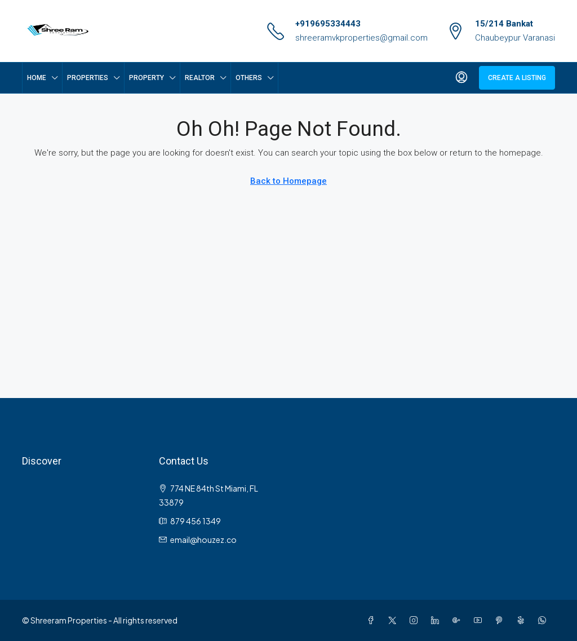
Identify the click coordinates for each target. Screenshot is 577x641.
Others (249, 78)
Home (36, 78)
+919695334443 (328, 24)
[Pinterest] (501, 620)
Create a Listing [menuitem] (517, 78)
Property (146, 78)
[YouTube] (480, 620)
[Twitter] (394, 620)
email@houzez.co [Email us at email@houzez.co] (203, 539)
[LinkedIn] (437, 620)
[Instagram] (416, 620)
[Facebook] (373, 620)
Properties (87, 78)
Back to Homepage (288, 181)
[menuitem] (461, 78)
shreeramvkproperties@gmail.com (361, 38)
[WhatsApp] (544, 620)
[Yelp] (523, 620)
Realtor (200, 78)
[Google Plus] (458, 620)
